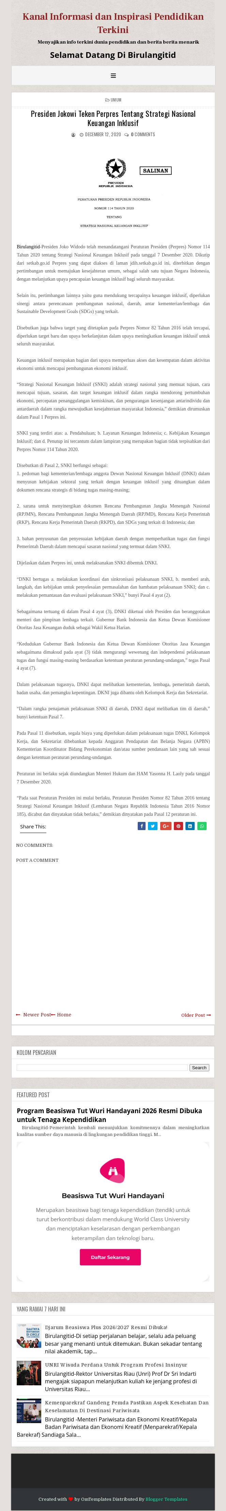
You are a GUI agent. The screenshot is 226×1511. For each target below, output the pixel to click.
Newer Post (37, 1014)
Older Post (193, 1015)
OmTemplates (96, 1499)
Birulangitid (28, 246)
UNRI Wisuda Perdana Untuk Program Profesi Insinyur (116, 1365)
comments (143, 134)
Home (64, 1014)
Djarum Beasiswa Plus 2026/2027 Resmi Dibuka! (106, 1327)
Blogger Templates (166, 1499)
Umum (116, 100)
